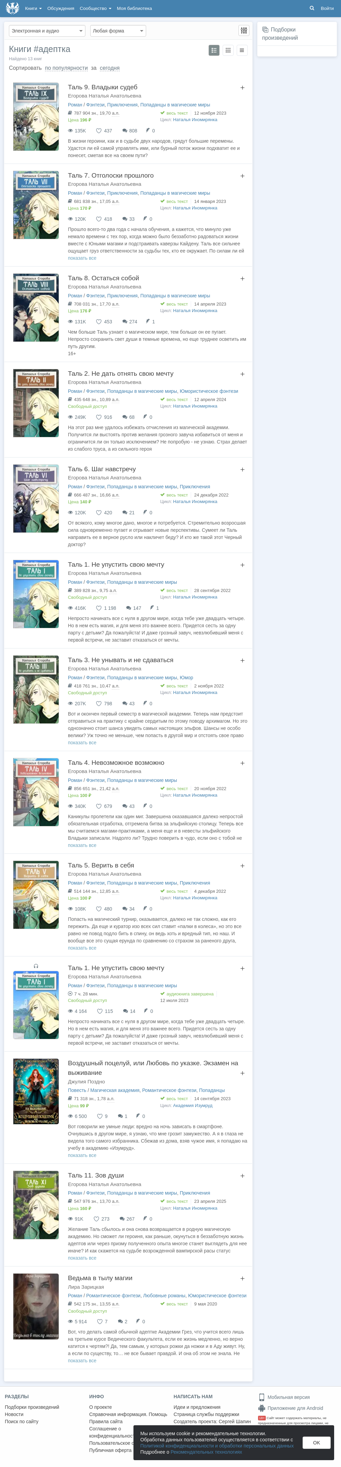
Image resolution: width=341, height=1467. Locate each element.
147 (137, 608)
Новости (14, 1414)
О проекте (100, 1407)
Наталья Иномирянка (195, 119)
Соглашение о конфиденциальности (113, 1432)
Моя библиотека (134, 8)
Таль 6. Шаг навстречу (102, 469)
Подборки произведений (32, 1407)
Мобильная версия (284, 1397)
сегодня (110, 68)
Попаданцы (212, 1090)
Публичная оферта (110, 1450)
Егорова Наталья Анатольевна (104, 96)
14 (133, 1011)
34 (132, 909)
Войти (327, 8)
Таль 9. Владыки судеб (103, 87)
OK (316, 1442)
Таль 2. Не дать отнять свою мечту (121, 373)
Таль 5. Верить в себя (101, 865)
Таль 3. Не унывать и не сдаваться (121, 660)
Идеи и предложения (197, 1407)
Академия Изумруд (193, 1105)
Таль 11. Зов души (96, 1175)
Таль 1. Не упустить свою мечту (116, 564)
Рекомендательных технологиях (206, 1452)
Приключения (122, 104)
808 (133, 130)
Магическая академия (114, 1090)
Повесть (77, 1090)
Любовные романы (164, 1295)
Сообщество (95, 8)
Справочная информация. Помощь (128, 1414)
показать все (82, 258)
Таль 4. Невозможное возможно (116, 762)
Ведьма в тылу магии (100, 1278)
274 (133, 321)
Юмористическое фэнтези (209, 391)
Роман (75, 104)
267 (130, 1219)
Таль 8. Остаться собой (103, 278)
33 (132, 219)
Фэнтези (95, 104)
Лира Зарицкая (86, 1287)
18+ (262, 1418)
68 (132, 417)
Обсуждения (60, 8)
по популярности (66, 68)
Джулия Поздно (86, 1081)
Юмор (186, 677)
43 (132, 703)
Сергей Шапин (235, 1421)
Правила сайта (105, 1421)
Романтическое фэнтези (169, 1090)
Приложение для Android (290, 1408)
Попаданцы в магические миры (175, 104)
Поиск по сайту (21, 1421)
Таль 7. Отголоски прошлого (111, 175)
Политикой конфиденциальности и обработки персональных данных (217, 1446)
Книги (33, 8)
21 (132, 512)
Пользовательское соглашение (123, 1443)
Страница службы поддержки (206, 1414)
